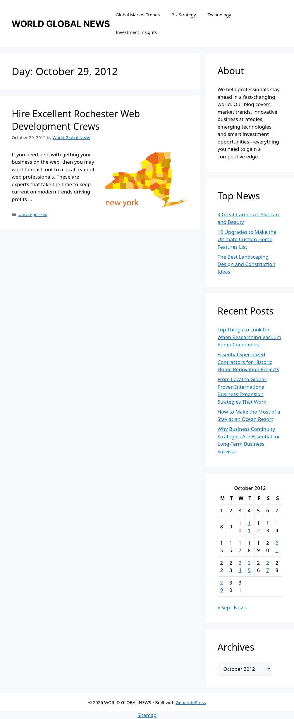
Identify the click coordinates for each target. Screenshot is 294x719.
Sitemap (147, 715)
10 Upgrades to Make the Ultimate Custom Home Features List (247, 239)
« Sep (224, 607)
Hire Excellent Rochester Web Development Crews (76, 119)
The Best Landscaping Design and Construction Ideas (247, 264)
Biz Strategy (183, 15)
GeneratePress (191, 702)
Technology (219, 15)
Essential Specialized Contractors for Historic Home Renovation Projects (248, 362)
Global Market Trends (138, 15)
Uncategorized (32, 214)
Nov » (240, 607)
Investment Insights (136, 32)
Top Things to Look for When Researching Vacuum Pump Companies (249, 337)
